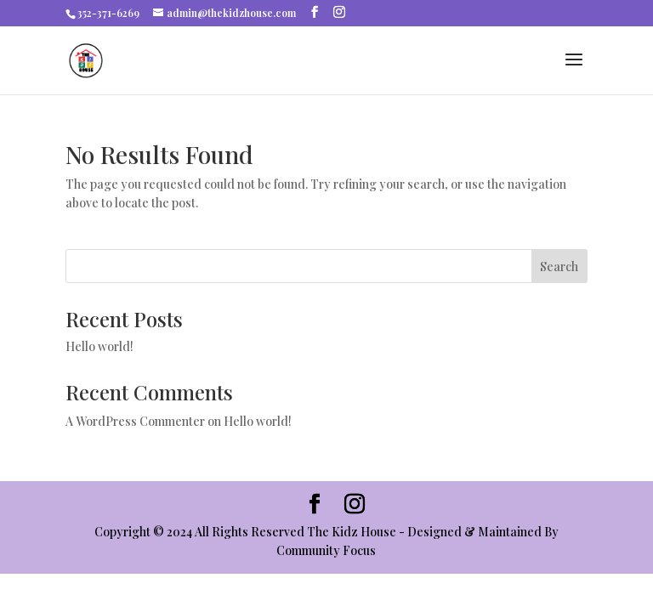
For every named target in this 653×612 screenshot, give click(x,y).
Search (559, 266)
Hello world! (99, 346)
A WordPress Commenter (135, 421)
